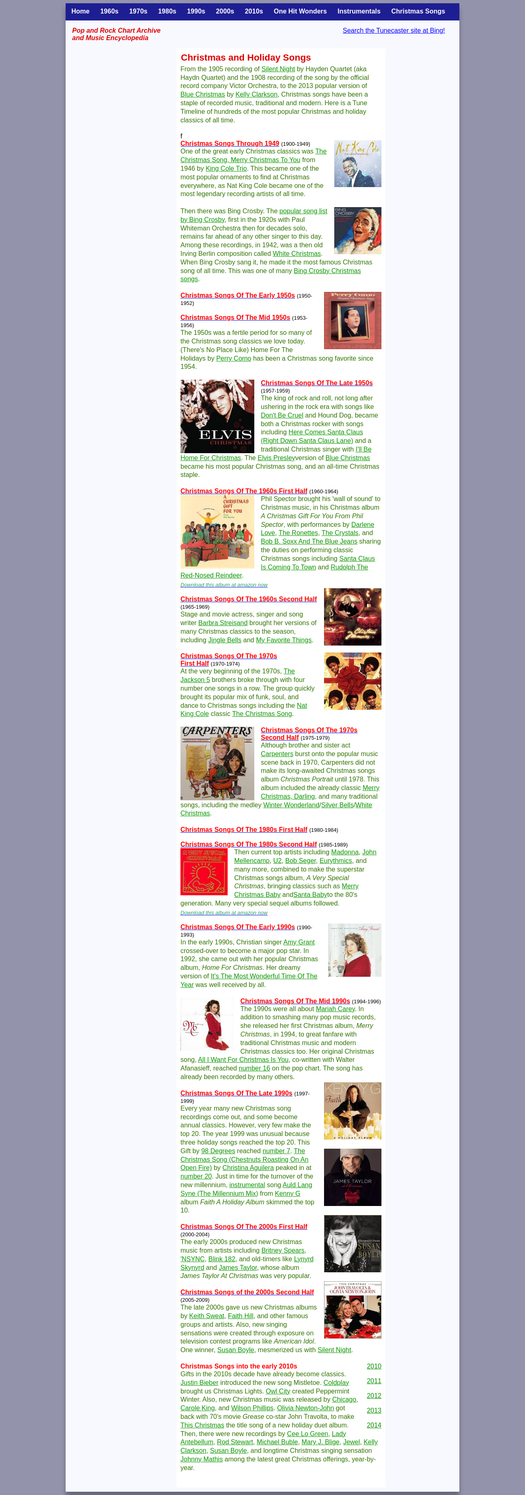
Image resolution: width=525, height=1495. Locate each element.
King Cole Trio (226, 168)
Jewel (351, 1442)
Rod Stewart (235, 1442)
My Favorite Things (284, 640)
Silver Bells (337, 805)
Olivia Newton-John (305, 1408)
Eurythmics (336, 860)
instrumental (247, 1184)
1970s (138, 11)
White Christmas (297, 253)
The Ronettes (298, 532)
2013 (374, 1410)
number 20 (196, 1176)
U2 (277, 860)
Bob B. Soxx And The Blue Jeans (309, 541)
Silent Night (278, 68)
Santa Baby (310, 894)
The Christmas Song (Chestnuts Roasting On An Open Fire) (244, 1159)
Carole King (197, 1408)
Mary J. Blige (320, 1442)
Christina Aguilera (248, 1167)
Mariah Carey (335, 1008)
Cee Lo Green (308, 1433)
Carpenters (277, 753)
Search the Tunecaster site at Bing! (394, 30)
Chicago (344, 1399)
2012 (374, 1395)
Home (80, 11)
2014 (374, 1425)
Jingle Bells (225, 640)
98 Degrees (218, 1150)
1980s (167, 11)
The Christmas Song (262, 713)
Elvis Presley (276, 457)
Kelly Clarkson (256, 94)
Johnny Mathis (201, 1459)
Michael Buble (277, 1442)
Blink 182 (221, 1259)
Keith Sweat (206, 1315)
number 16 (254, 1068)
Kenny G (287, 1193)
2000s (225, 11)
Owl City (278, 1391)
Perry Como (233, 358)
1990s (196, 11)
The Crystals (340, 532)
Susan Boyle (235, 1349)
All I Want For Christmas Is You (243, 1059)
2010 (374, 1366)
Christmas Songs (418, 11)
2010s (254, 11)
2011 (374, 1381)
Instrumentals (359, 11)
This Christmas (202, 1425)
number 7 (276, 1150)
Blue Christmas (202, 94)
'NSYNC (192, 1259)
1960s (109, 11)
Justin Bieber (199, 1382)
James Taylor (238, 1267)
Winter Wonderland (291, 805)
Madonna (345, 852)
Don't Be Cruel (282, 415)
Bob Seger (300, 860)
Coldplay (336, 1382)
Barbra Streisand (223, 622)
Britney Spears (282, 1250)
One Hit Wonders (300, 11)
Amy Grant (299, 942)
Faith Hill (240, 1315)
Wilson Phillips (252, 1408)
